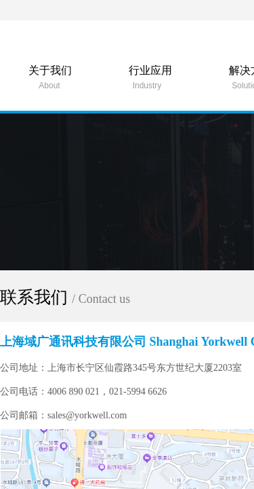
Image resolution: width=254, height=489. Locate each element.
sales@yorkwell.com (90, 415)
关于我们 (50, 70)
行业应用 (150, 70)
